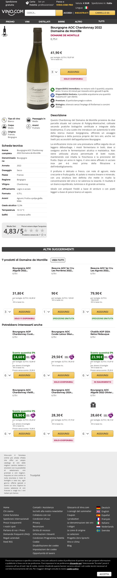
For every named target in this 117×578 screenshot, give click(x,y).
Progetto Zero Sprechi (78, 537)
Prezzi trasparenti (12, 522)
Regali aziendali (11, 537)
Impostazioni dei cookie (45, 549)
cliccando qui (76, 563)
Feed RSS (8, 541)
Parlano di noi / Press (14, 530)
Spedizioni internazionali (16, 518)
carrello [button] (102, 12)
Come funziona (11, 515)
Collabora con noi (42, 515)
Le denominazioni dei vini (80, 522)
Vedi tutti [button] (58, 260)
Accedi (68, 13)
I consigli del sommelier (79, 511)
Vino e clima (73, 541)
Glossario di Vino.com (78, 507)
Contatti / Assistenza (43, 507)
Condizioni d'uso (41, 518)
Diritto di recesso (41, 530)
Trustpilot (35, 475)
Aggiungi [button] (73, 71)
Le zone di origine (76, 530)
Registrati (82, 13)
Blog (69, 545)
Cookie (36, 541)
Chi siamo (8, 511)
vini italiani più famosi (14, 491)
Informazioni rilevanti (44, 534)
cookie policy (73, 568)
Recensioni (38, 526)
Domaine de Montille (65, 35)
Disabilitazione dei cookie (46, 545)
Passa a (64, 3)
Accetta (104, 574)
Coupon (71, 515)
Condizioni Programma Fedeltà (48, 537)
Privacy (36, 522)
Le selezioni (73, 534)
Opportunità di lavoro (44, 553)
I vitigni (71, 526)
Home (6, 507)
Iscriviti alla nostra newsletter (48, 511)
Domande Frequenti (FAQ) (16, 534)
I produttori (73, 518)
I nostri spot (9, 526)
